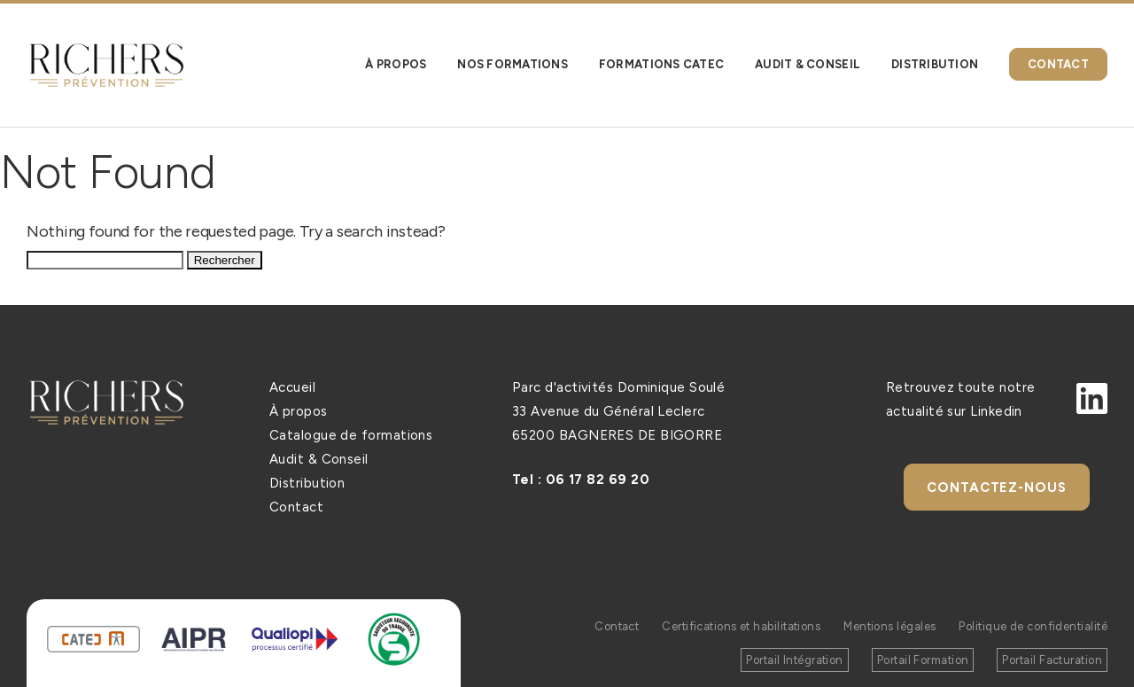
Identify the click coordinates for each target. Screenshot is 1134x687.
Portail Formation (923, 660)
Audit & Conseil (319, 459)
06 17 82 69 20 (597, 480)
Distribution (307, 483)
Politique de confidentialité (1033, 626)
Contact (296, 507)
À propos (298, 411)
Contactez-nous (997, 488)
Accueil (292, 387)
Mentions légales (889, 626)
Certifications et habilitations (740, 626)
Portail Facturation (1052, 660)
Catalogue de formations (350, 435)
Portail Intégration (794, 660)
